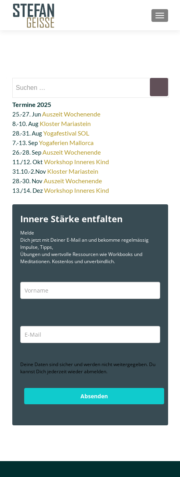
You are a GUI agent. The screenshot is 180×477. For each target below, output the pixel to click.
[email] (90, 334)
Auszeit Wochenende (71, 114)
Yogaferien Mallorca (66, 142)
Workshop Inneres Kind (76, 161)
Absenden (94, 396)
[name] (90, 290)
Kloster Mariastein (65, 123)
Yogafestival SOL (66, 133)
